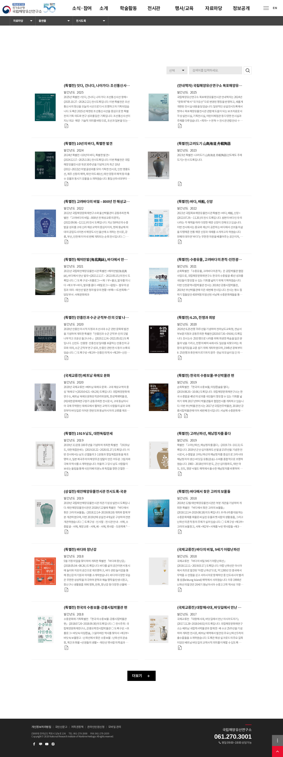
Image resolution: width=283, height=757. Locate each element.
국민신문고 (61, 727)
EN (275, 8)
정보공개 (241, 8)
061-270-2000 (80, 733)
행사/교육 (184, 8)
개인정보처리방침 (41, 727)
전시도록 (81, 21)
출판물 (42, 21)
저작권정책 (77, 727)
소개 (103, 8)
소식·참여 (82, 8)
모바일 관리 (114, 727)
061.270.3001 (233, 736)
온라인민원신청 (96, 727)
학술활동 (128, 8)
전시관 (153, 8)
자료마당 (213, 8)
